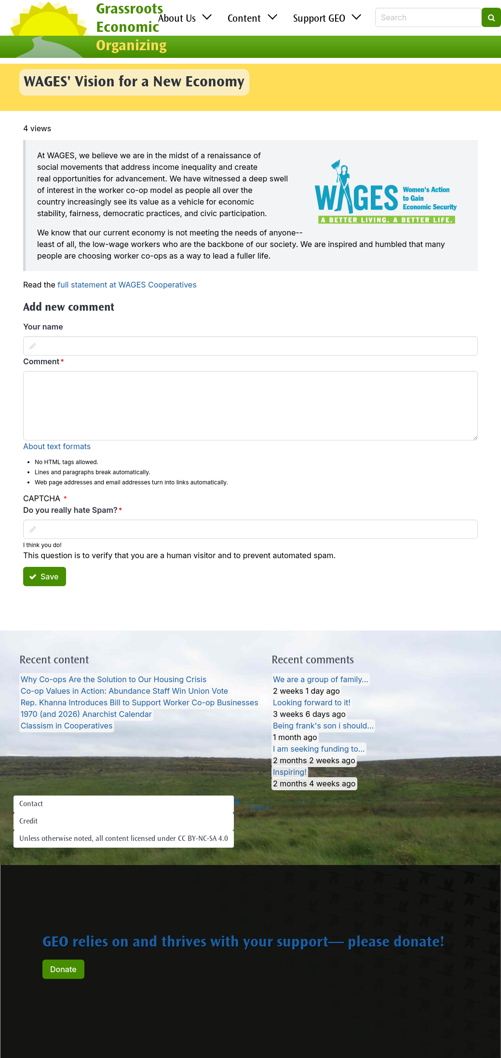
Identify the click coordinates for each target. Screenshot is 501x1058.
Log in (259, 807)
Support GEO (319, 19)
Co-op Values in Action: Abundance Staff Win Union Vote (124, 691)
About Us (177, 19)
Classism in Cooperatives (67, 726)
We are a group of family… (320, 680)
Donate (63, 969)
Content (244, 19)
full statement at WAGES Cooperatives (126, 284)
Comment (41, 361)
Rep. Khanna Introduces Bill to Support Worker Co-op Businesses (139, 703)
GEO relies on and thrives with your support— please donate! (243, 943)
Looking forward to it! (312, 703)
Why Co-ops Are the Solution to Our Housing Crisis (113, 680)
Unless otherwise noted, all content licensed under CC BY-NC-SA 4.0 (123, 839)
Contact (31, 804)
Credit (28, 821)
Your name (43, 326)
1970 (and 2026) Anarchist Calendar (86, 714)
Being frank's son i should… (323, 726)
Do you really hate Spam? (70, 510)
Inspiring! (290, 772)
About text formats (57, 446)
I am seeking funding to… (319, 749)
